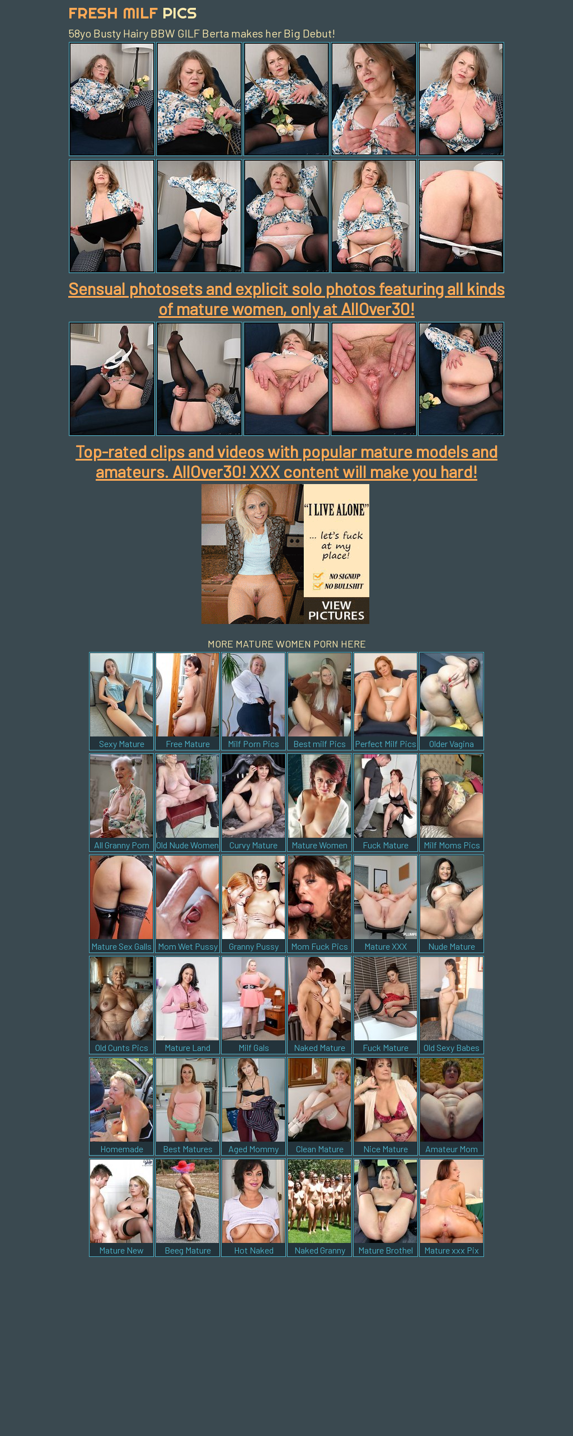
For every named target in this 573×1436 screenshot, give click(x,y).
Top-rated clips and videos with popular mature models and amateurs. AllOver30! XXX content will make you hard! (286, 461)
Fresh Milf (132, 12)
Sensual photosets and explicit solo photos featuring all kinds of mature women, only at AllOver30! (286, 298)
